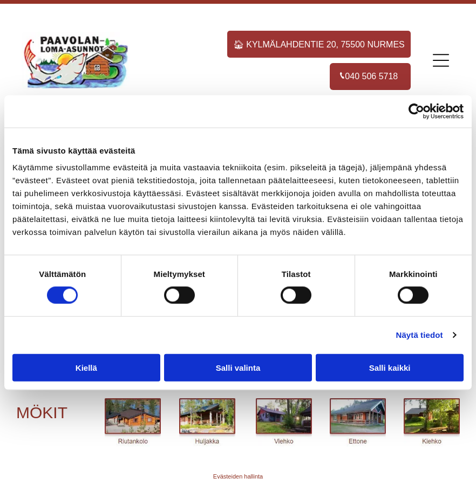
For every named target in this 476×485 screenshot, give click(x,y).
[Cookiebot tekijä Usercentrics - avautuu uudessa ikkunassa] (416, 111)
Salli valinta (238, 367)
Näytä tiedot (419, 335)
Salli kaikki (390, 367)
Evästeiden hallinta (238, 476)
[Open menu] (440, 60)
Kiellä (86, 367)
